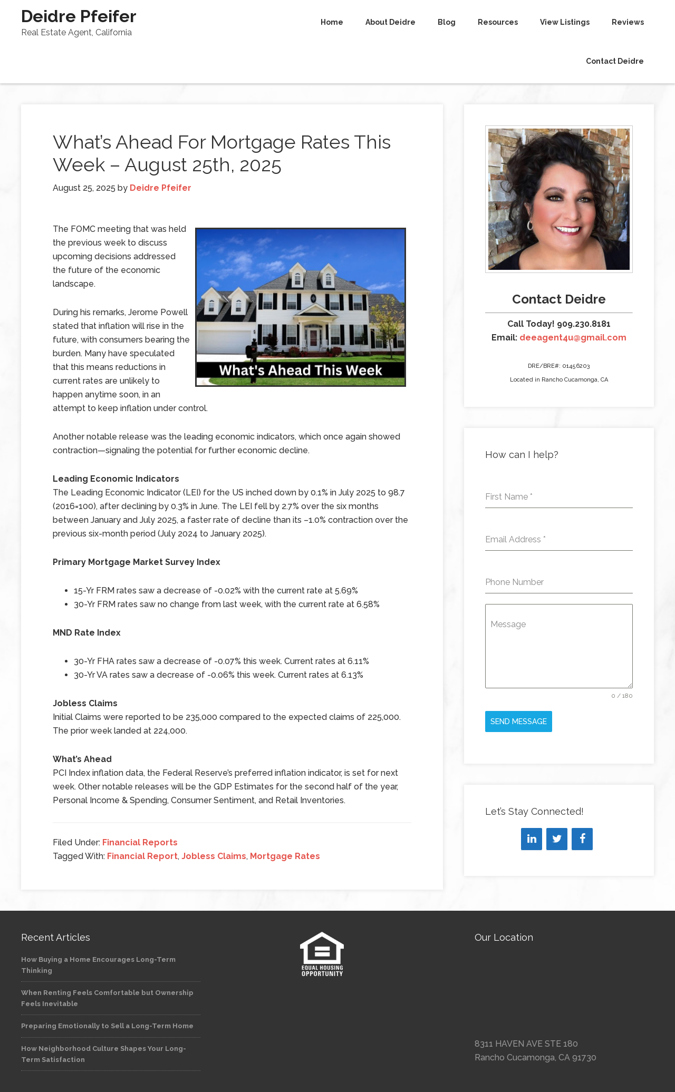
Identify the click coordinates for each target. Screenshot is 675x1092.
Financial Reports (140, 842)
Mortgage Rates (285, 856)
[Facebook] (582, 839)
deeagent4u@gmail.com (572, 338)
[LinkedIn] (531, 839)
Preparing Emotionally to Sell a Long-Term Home (107, 1026)
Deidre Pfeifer (79, 16)
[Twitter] (556, 839)
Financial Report (142, 856)
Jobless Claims (213, 856)
